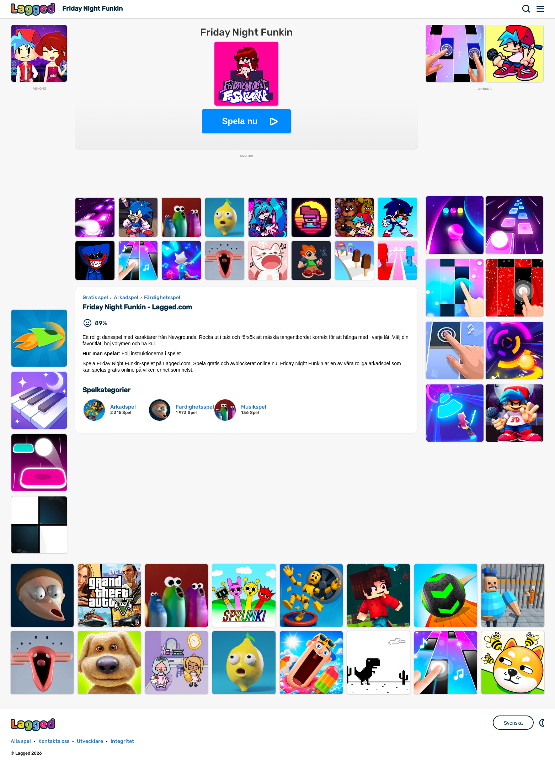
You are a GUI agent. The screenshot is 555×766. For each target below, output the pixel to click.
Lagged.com (34, 725)
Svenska (513, 723)
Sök (526, 9)
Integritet (122, 741)
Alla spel (21, 741)
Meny (541, 9)
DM (542, 723)
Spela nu (239, 121)
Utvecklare (90, 741)
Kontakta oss (53, 741)
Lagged (34, 9)
